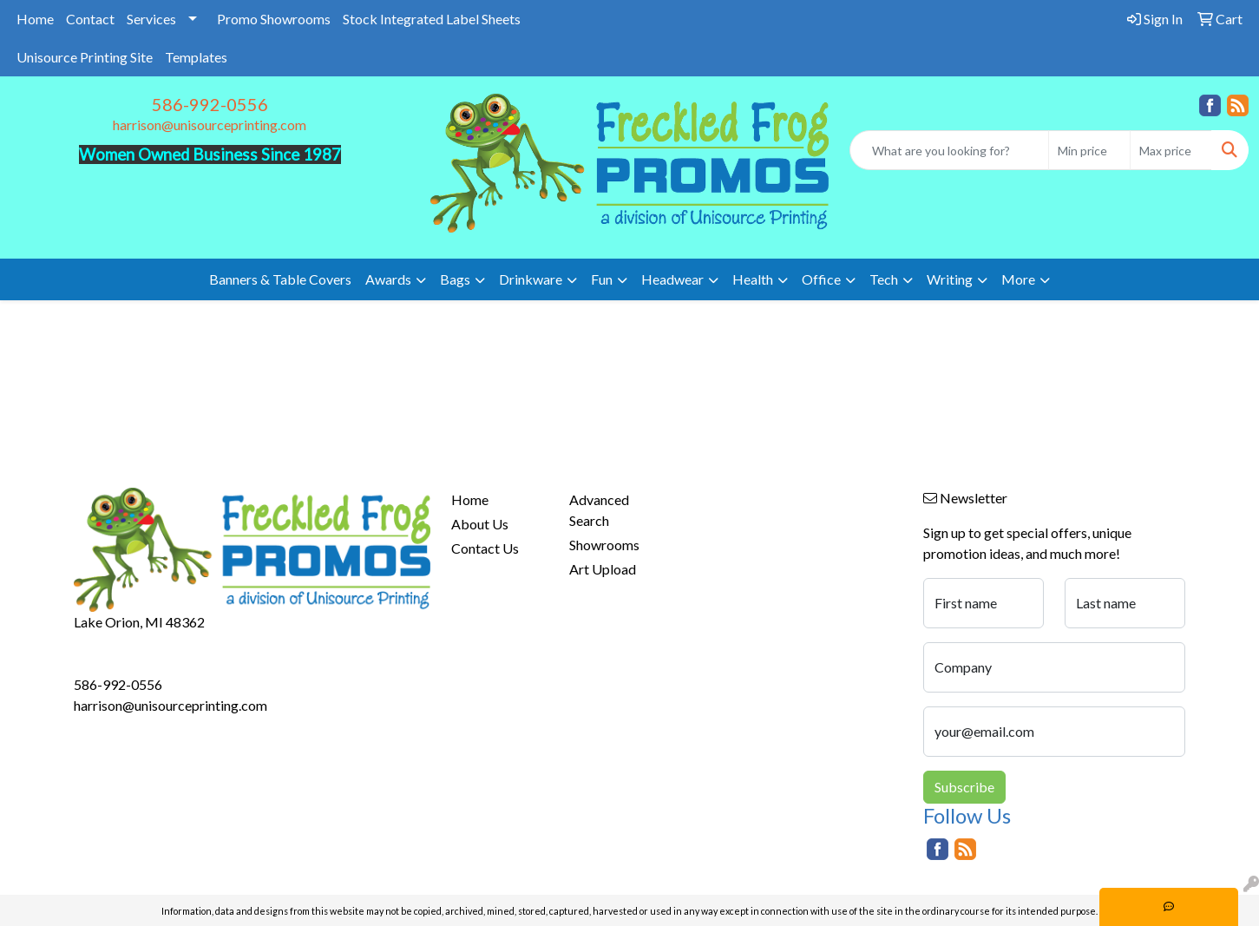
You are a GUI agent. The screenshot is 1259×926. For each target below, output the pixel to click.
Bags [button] (455, 279)
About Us (479, 524)
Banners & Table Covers (280, 279)
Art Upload (602, 569)
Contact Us (485, 548)
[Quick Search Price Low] (1089, 150)
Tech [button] (883, 279)
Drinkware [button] (530, 279)
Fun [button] (602, 279)
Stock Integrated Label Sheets (432, 18)
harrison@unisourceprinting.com (209, 124)
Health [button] (752, 279)
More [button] (1018, 279)
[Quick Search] (949, 150)
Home (35, 18)
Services (151, 18)
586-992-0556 (210, 104)
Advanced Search (599, 510)
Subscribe (964, 786)
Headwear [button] (672, 279)
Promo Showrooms (274, 18)
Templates (196, 57)
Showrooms (604, 544)
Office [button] (821, 279)
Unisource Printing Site (84, 57)
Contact (90, 18)
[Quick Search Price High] (1171, 150)
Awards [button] (388, 279)
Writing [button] (950, 279)
